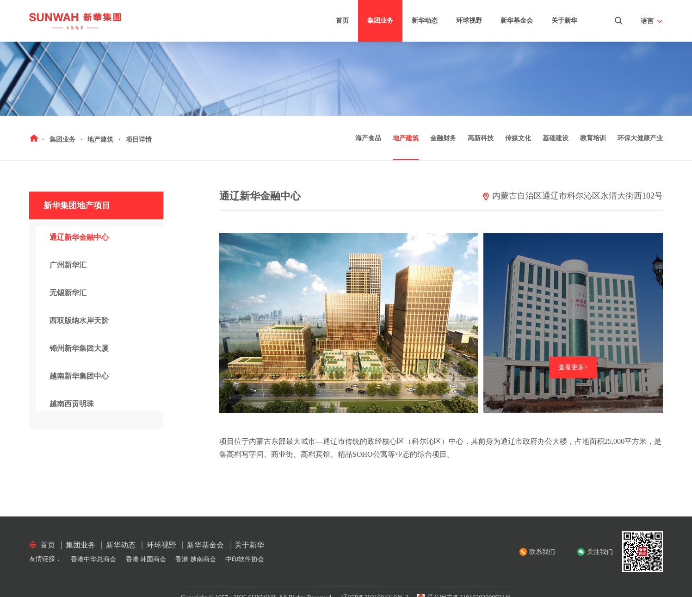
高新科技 (481, 138)
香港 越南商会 (195, 559)
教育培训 (593, 138)
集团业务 (380, 20)
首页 (342, 20)
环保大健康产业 (640, 138)
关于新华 (564, 20)
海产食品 (368, 138)
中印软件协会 (244, 559)
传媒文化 (518, 138)
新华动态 (425, 20)
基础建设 (555, 138)
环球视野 (469, 20)
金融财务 (443, 138)
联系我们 (542, 551)
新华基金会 (516, 20)
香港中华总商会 (93, 559)
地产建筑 (406, 138)
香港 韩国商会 (146, 559)
